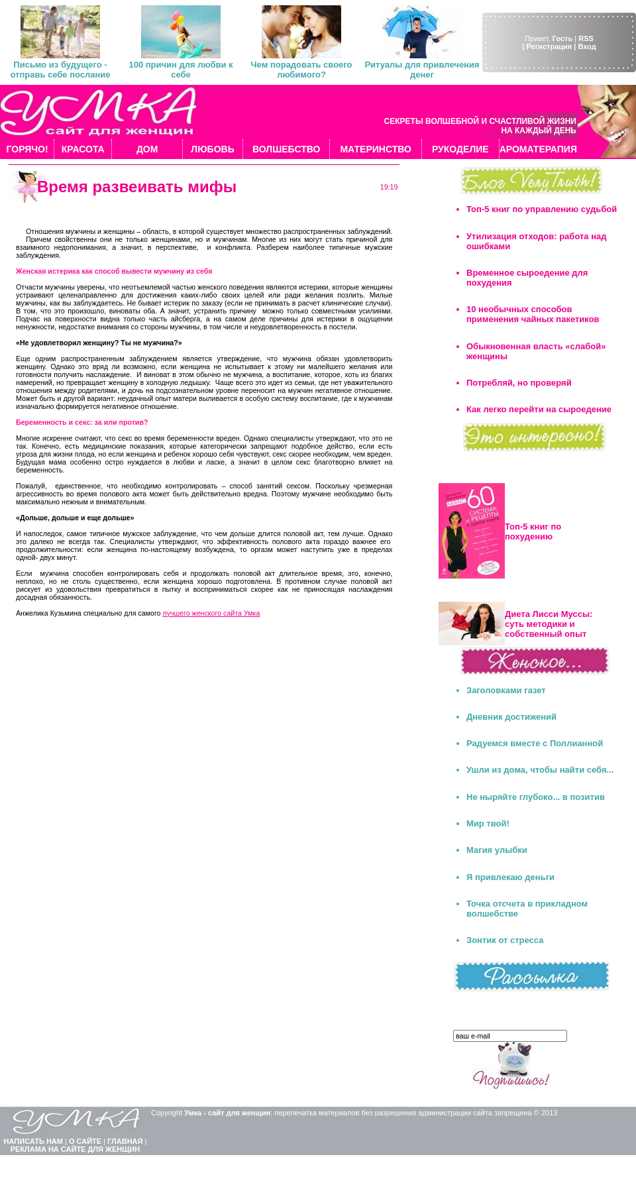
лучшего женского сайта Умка (211, 613)
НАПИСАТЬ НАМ (33, 1141)
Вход (587, 46)
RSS (586, 38)
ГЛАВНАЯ (124, 1141)
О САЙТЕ (85, 1141)
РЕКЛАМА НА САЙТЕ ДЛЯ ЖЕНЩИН (75, 1149)
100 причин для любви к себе (181, 70)
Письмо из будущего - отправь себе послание (60, 70)
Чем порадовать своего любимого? (301, 70)
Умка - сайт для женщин (227, 1113)
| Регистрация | (549, 46)
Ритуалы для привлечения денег (421, 70)
